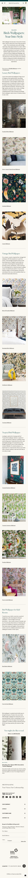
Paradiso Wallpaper (6, 562)
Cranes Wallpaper (6, 243)
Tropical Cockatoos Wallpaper (9, 525)
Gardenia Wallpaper (6, 206)
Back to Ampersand (14, 733)
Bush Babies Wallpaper (7, 666)
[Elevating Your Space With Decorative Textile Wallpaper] (14, 748)
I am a (3, 839)
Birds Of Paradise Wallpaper (8, 310)
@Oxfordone (6, 69)
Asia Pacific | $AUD (15, 866)
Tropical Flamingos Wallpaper (8, 487)
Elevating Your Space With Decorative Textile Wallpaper (13, 765)
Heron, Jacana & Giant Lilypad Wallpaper (11, 169)
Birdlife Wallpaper (13, 68)
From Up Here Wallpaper (7, 704)
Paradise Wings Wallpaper (8, 131)
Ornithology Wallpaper (7, 385)
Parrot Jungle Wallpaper (7, 600)
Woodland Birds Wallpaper (8, 348)
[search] (23, 3)
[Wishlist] (5, 3)
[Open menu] (2, 3)
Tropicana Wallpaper (6, 422)
